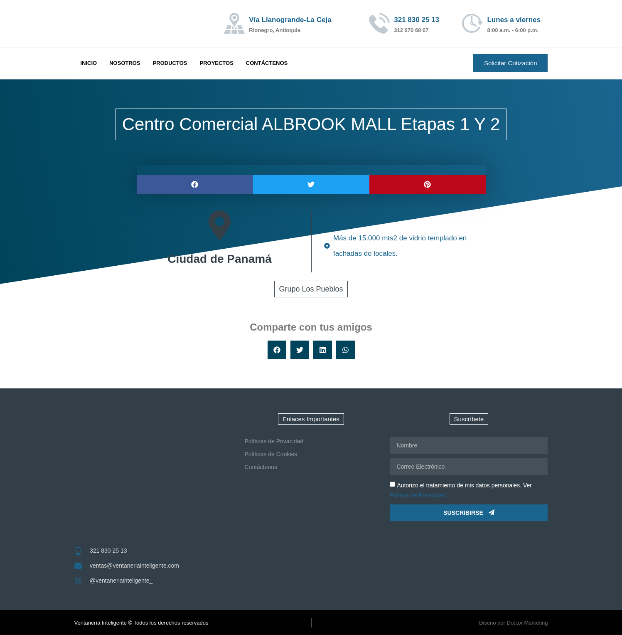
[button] (195, 184)
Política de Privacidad (418, 495)
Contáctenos (267, 63)
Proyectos (216, 63)
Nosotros (124, 63)
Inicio (89, 63)
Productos (170, 63)
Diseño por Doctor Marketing (513, 623)
